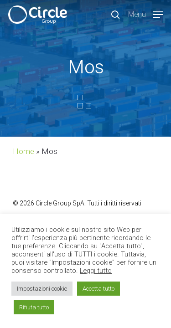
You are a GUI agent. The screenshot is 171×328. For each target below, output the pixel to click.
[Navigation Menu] (145, 14)
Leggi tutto (96, 270)
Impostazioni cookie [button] (42, 288)
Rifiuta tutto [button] (34, 307)
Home (23, 151)
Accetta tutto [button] (98, 288)
